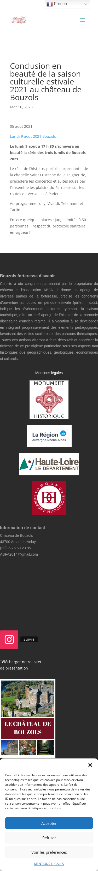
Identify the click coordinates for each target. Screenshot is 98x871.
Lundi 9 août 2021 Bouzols (33, 136)
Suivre (29, 639)
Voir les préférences (49, 852)
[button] (90, 765)
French (57, 4)
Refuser (49, 837)
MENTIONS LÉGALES (49, 864)
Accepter (49, 823)
